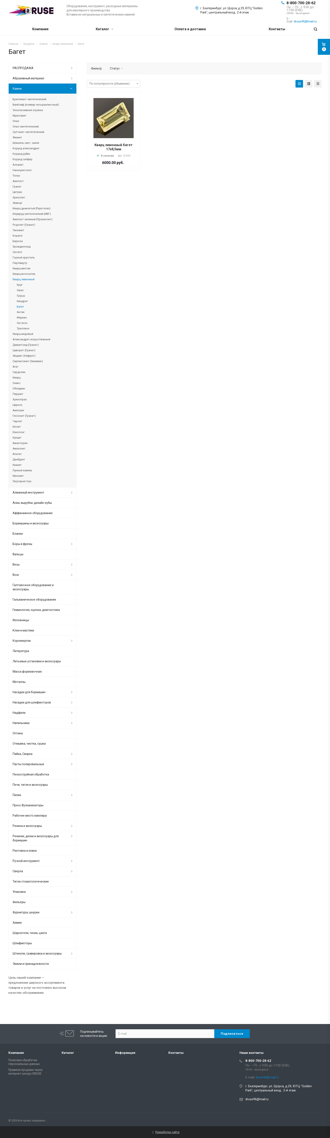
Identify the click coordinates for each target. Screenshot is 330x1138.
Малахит (18, 475)
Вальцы (18, 554)
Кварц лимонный (24, 279)
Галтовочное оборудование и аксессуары (33, 587)
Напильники (21, 723)
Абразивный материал (28, 78)
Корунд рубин (21, 153)
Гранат (17, 186)
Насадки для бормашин (29, 692)
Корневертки (22, 640)
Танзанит (18, 230)
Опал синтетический (26, 126)
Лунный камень (22, 470)
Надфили (19, 712)
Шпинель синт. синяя (26, 142)
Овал (20, 290)
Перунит (18, 393)
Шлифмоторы (22, 943)
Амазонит (19, 448)
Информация (125, 1053)
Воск (16, 574)
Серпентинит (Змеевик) (28, 361)
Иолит (17, 426)
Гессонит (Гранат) (24, 415)
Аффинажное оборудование (33, 513)
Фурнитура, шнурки (26, 912)
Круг (20, 284)
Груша (21, 295)
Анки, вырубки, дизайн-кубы (32, 502)
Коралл (18, 235)
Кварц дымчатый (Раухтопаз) (32, 208)
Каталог (104, 29)
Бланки (18, 533)
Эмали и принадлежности (31, 963)
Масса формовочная (27, 671)
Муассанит (20, 115)
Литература (21, 651)
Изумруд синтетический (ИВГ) (32, 213)
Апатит (17, 454)
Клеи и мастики (23, 630)
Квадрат (22, 301)
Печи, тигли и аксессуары (30, 784)
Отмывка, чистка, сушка (29, 743)
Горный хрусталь (24, 257)
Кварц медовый (23, 333)
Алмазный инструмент (28, 492)
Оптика (18, 733)
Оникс (16, 383)
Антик (21, 312)
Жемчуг (17, 202)
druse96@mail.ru (257, 1099)
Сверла (18, 871)
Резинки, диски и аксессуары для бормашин (36, 838)
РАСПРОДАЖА (23, 68)
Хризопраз (20, 399)
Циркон (17, 404)
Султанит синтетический (28, 132)
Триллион (23, 328)
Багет (20, 306)
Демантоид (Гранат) (26, 344)
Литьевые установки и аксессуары (37, 661)
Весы (16, 564)
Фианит (17, 137)
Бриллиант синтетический (29, 99)
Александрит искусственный (31, 339)
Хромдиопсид (22, 246)
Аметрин (18, 410)
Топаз (16, 175)
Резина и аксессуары (27, 826)
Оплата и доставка (190, 29)
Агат (16, 366)
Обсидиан (19, 388)
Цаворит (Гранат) (24, 350)
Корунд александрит (26, 148)
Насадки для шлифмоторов (32, 702)
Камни (17, 88)
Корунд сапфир (22, 159)
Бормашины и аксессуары (31, 523)
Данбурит (19, 459)
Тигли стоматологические (31, 881)
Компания (40, 29)
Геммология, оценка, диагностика (36, 610)
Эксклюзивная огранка (28, 110)
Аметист (18, 181)
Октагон (22, 323)
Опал (16, 121)
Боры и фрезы (22, 544)
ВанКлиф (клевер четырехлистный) (36, 104)
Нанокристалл (22, 170)
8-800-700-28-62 (300, 3)
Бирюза (18, 241)
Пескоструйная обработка (31, 774)
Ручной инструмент (26, 861)
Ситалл (17, 252)
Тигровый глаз (22, 481)
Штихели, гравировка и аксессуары (37, 953)
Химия (17, 922)
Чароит (17, 421)
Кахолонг (19, 432)
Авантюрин (20, 443)
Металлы (19, 682)
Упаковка (19, 891)
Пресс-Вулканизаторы (28, 805)
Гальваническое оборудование (34, 599)
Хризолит (19, 197)
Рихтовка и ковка (25, 850)
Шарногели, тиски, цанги (30, 933)
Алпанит (18, 164)
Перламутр (20, 263)
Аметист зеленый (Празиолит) (32, 219)
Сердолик (19, 372)
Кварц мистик (22, 268)
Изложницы (21, 620)
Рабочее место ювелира (30, 815)
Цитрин (17, 192)
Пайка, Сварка (22, 754)
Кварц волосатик (24, 273)
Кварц (17, 377)
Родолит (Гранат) (24, 224)
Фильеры (19, 902)
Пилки (17, 795)
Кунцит (17, 437)
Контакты (277, 29)
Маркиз (22, 317)
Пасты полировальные (28, 764)
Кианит (17, 464)
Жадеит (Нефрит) (24, 355)
